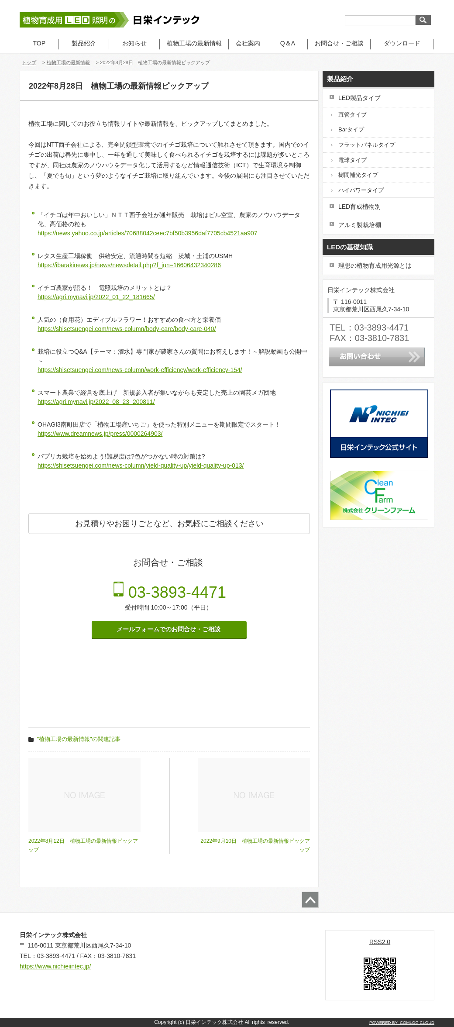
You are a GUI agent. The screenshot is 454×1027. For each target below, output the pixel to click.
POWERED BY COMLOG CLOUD (401, 1022)
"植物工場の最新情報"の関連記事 (78, 739)
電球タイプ (352, 160)
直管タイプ (352, 114)
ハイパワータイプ (361, 190)
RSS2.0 (379, 941)
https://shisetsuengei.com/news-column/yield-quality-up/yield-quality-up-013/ (141, 465)
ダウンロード (402, 43)
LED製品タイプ (359, 97)
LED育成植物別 (359, 206)
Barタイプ (351, 129)
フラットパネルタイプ (366, 144)
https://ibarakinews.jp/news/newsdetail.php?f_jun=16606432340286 (129, 265)
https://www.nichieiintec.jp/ (55, 966)
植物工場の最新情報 (194, 43)
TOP (39, 43)
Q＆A (287, 43)
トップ (29, 62)
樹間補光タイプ (358, 175)
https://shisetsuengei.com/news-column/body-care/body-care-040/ (127, 328)
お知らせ (134, 43)
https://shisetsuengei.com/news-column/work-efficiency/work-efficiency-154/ (140, 369)
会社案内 (248, 43)
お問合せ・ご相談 (339, 43)
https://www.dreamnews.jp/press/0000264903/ (100, 433)
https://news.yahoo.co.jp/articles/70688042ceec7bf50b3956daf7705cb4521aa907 (148, 233)
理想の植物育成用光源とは (375, 265)
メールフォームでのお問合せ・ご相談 (169, 629)
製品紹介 (83, 43)
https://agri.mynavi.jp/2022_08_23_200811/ (96, 401)
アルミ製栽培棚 (359, 224)
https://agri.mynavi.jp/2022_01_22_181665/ (96, 296)
